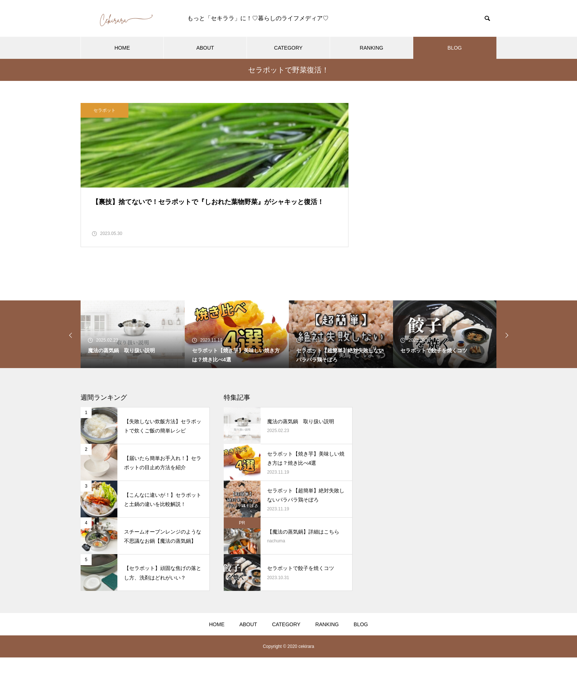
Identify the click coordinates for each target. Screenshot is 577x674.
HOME (122, 48)
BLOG (454, 48)
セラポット (104, 110)
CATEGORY (288, 48)
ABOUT (205, 48)
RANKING (371, 48)
